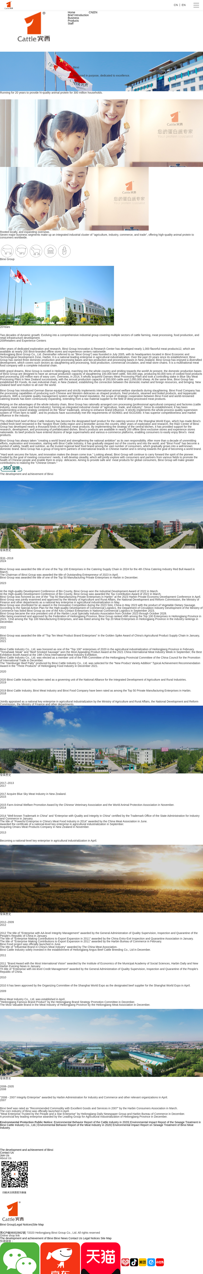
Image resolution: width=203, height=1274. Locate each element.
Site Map (38, 1224)
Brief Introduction (78, 15)
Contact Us (7, 1152)
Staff (71, 23)
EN (95, 12)
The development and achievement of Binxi (26, 1149)
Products (73, 20)
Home (71, 12)
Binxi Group (7, 1224)
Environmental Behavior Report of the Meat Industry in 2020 (74, 1125)
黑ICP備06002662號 (12, 1232)
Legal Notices (23, 1224)
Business (73, 17)
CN (91, 12)
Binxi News (61, 1238)
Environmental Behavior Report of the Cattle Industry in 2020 (91, 1122)
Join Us (4, 1155)
